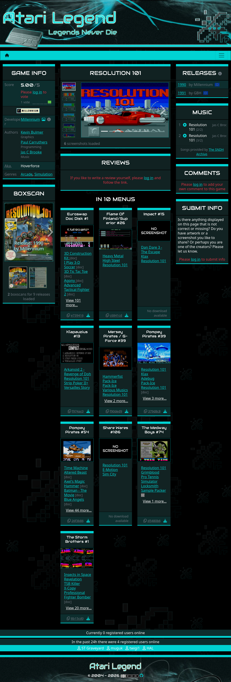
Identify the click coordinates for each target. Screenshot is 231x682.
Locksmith (149, 485)
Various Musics (115, 389)
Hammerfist (113, 376)
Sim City (109, 474)
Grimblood (150, 472)
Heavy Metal (113, 255)
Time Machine (76, 467)
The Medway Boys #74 (154, 429)
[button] (49, 119)
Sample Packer (153, 490)
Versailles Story (77, 387)
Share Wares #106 (115, 429)
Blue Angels (74, 499)
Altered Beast (75, 472)
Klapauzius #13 (77, 334)
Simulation (43, 174)
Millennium (30, 119)
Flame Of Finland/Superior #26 (115, 218)
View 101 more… (73, 302)
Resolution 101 (115, 264)
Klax (144, 256)
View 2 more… (116, 400)
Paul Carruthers (34, 142)
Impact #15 (153, 214)
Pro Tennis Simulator (150, 479)
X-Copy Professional (74, 590)
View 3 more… (154, 398)
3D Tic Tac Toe (76, 271)
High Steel (111, 260)
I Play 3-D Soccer (72, 264)
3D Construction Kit (78, 255)
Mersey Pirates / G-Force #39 (115, 336)
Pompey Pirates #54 (77, 429)
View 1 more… (154, 501)
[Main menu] (221, 55)
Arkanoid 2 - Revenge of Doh (77, 371)
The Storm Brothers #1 (77, 539)
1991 (182, 92)
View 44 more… (79, 510)
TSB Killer (72, 583)
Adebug (147, 378)
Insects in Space (77, 574)
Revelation (73, 579)
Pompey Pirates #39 (154, 334)
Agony (70, 280)
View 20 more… (79, 607)
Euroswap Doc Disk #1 (77, 216)
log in (37, 92)
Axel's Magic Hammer (74, 483)
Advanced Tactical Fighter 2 (77, 290)
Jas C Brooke (31, 152)
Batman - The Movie (75, 492)
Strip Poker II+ (76, 382)
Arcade (26, 174)
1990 (182, 84)
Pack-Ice (110, 380)
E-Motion (110, 469)
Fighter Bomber (77, 597)
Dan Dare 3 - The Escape (151, 249)
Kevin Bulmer (32, 132)
